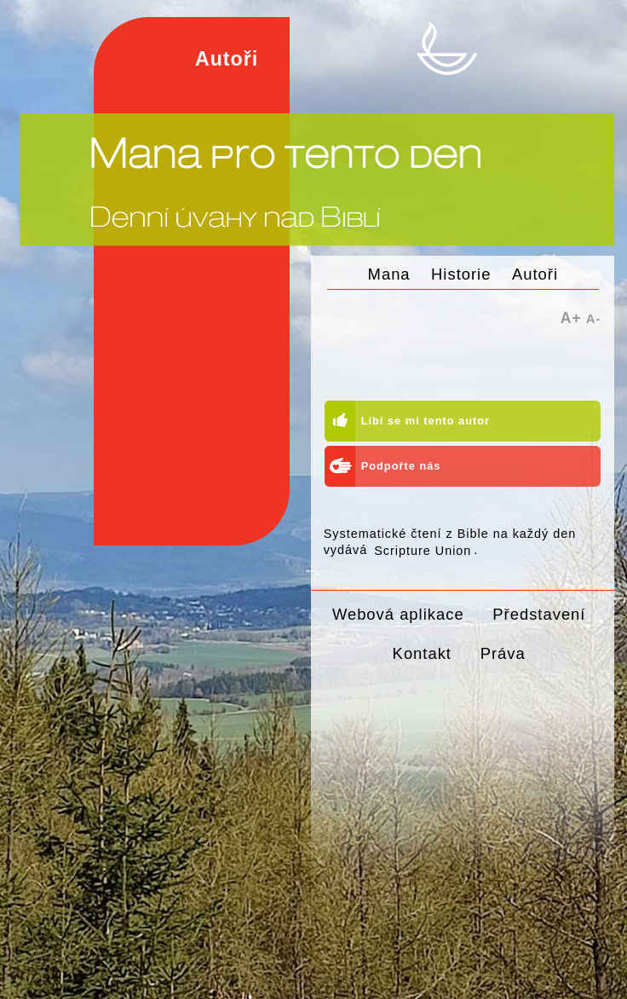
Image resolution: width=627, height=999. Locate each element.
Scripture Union (422, 550)
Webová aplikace (398, 614)
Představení (538, 614)
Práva (503, 653)
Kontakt (422, 653)
